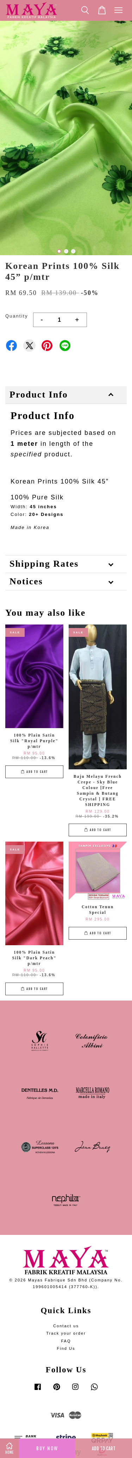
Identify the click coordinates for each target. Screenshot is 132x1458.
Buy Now (47, 1448)
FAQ (66, 1341)
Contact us (66, 1326)
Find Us (66, 1348)
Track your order (66, 1333)
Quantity (16, 316)
